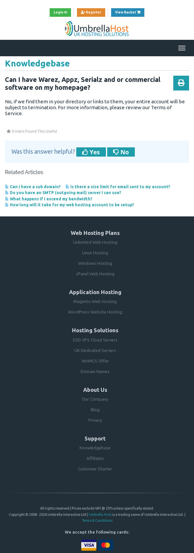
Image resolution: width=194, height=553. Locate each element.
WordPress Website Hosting (95, 312)
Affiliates (95, 458)
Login (60, 12)
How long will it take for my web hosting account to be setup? (69, 205)
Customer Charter (95, 468)
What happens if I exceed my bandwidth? (48, 199)
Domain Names (95, 371)
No (121, 152)
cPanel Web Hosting (95, 273)
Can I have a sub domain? (33, 187)
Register (91, 12)
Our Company (95, 399)
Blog (95, 409)
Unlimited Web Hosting (95, 242)
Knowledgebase (95, 447)
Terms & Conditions (97, 520)
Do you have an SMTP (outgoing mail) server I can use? (63, 192)
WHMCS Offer (95, 361)
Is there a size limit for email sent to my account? (117, 187)
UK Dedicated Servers (95, 350)
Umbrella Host (99, 514)
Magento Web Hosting (95, 301)
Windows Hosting (95, 263)
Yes (91, 152)
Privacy (95, 420)
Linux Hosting (95, 252)
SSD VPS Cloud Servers (95, 340)
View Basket (129, 11)
